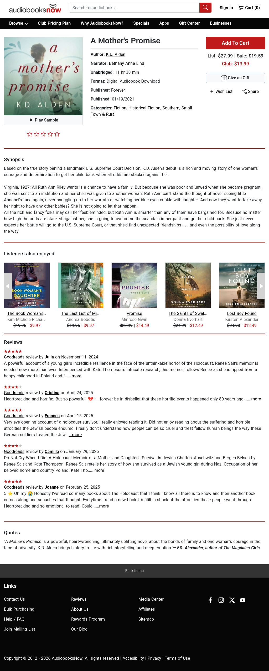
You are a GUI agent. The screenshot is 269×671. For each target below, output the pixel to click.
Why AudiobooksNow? (102, 23)
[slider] (43, 134)
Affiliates (146, 609)
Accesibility (133, 658)
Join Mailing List (19, 629)
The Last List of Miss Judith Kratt (80, 313)
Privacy (154, 658)
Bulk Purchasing (19, 609)
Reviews (79, 599)
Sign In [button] (226, 7)
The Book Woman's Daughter (26, 313)
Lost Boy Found (242, 313)
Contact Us (14, 599)
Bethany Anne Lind (126, 63)
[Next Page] (261, 286)
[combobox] (140, 8)
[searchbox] (134, 8)
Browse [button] (18, 23)
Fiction (120, 107)
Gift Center (189, 23)
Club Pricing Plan (54, 23)
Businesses (220, 23)
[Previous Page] (8, 286)
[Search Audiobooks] (205, 8)
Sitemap (146, 619)
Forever (118, 90)
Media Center (151, 599)
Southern (170, 107)
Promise (134, 313)
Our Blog (79, 629)
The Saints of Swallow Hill (188, 313)
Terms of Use (177, 658)
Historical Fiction (144, 107)
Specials (141, 23)
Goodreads (14, 357)
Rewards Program (88, 619)
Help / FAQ (14, 619)
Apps (164, 23)
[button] (43, 76)
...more (74, 375)
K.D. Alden (115, 54)
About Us (80, 609)
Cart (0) (249, 7)
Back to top (134, 571)
